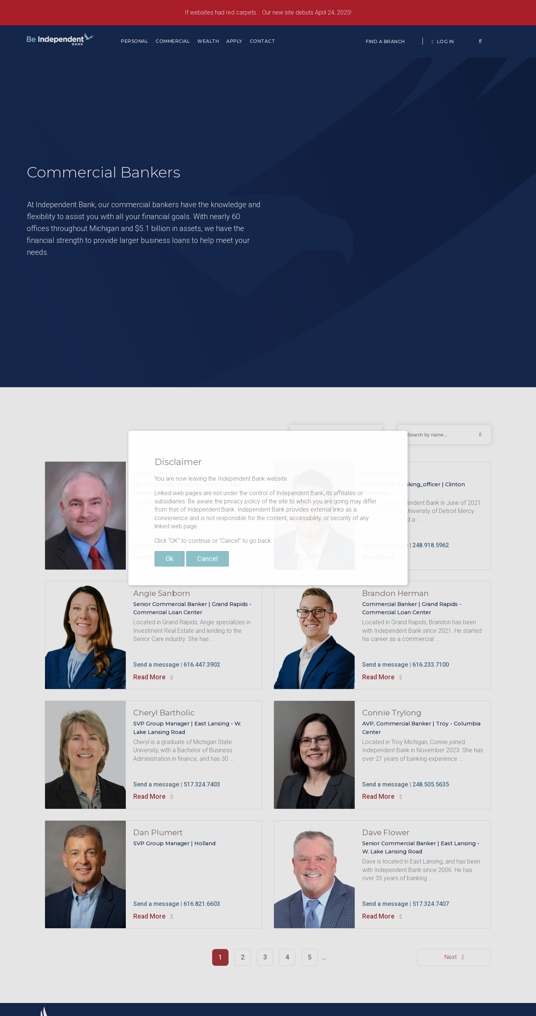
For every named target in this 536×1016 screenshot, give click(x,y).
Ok (169, 559)
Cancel (207, 559)
